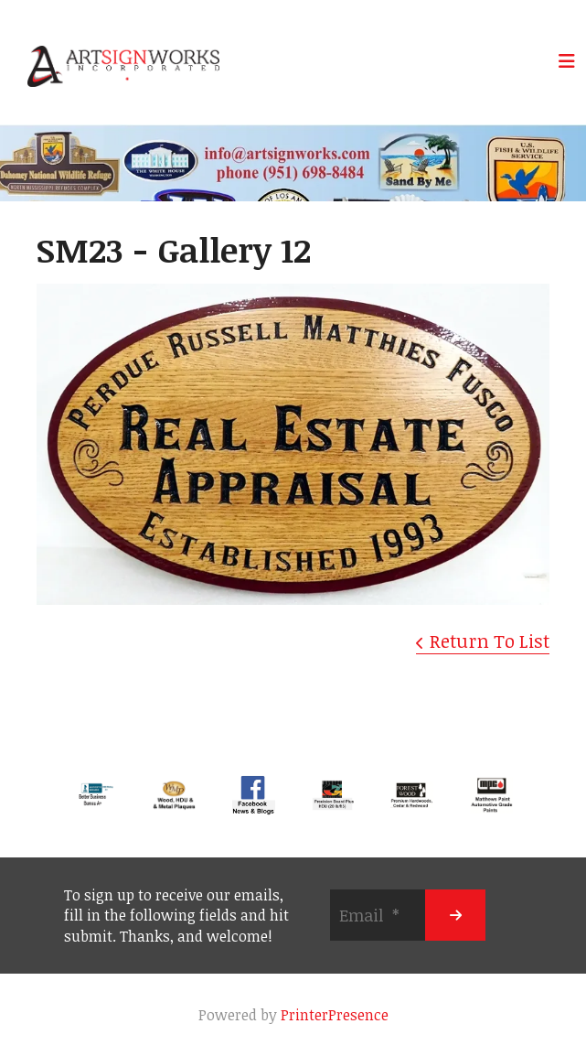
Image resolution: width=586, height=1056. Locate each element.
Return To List (489, 640)
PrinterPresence (335, 1015)
